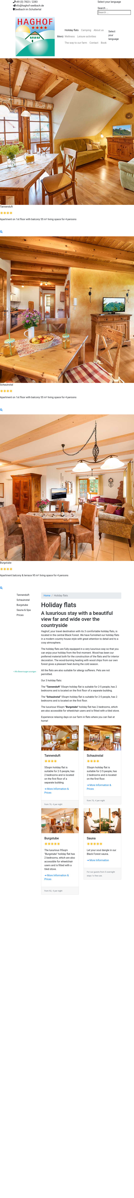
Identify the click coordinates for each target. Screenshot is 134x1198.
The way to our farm (76, 42)
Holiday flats (72, 30)
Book (104, 42)
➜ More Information (98, 860)
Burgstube (22, 604)
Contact (94, 42)
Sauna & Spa (24, 610)
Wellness (70, 36)
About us (99, 30)
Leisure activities (86, 36)
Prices (20, 615)
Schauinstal (23, 599)
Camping (86, 30)
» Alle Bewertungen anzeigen (24, 671)
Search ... (103, 8)
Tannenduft (23, 594)
